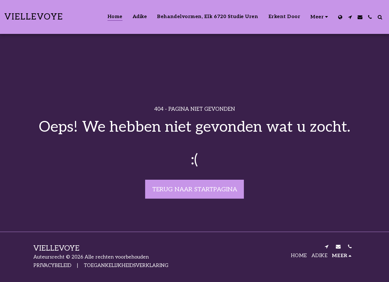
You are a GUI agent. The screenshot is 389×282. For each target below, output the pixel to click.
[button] (350, 16)
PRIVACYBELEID (52, 265)
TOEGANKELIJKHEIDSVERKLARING (126, 265)
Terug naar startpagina (194, 189)
